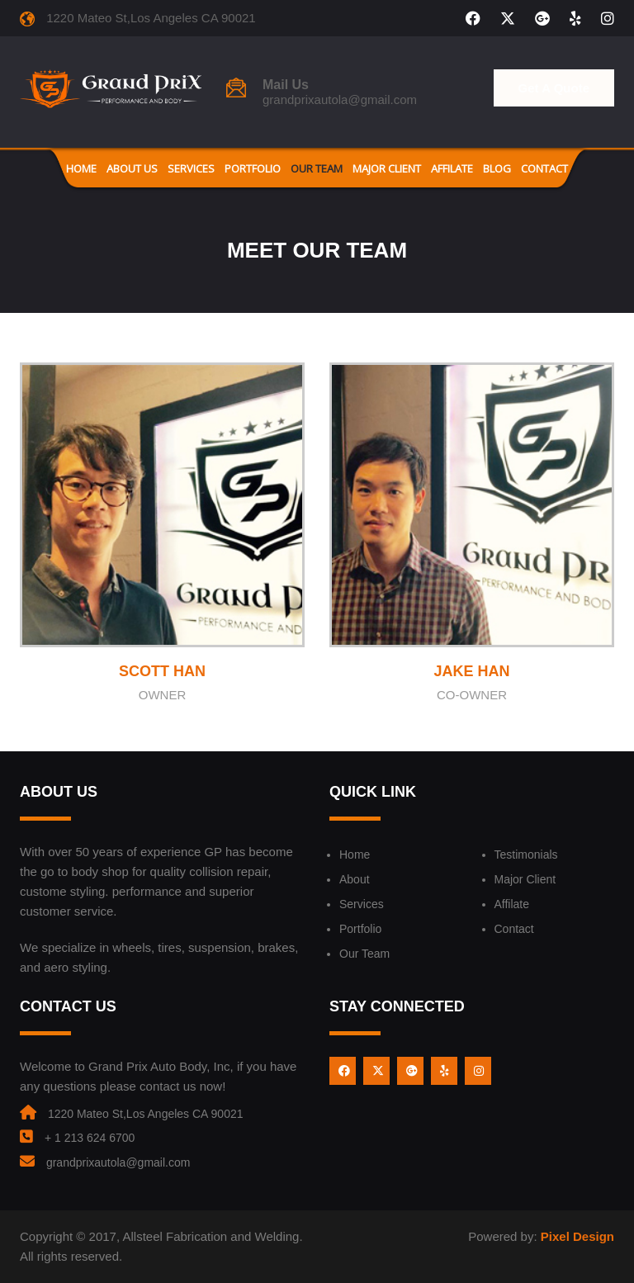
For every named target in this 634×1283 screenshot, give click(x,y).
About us (132, 168)
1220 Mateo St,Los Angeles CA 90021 (146, 1113)
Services (191, 168)
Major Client (386, 168)
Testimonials (526, 854)
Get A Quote (553, 88)
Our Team (317, 168)
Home (81, 168)
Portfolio (253, 168)
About (354, 879)
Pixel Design (577, 1236)
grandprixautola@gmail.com (340, 99)
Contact (544, 168)
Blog (497, 168)
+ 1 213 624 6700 (90, 1137)
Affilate (452, 168)
